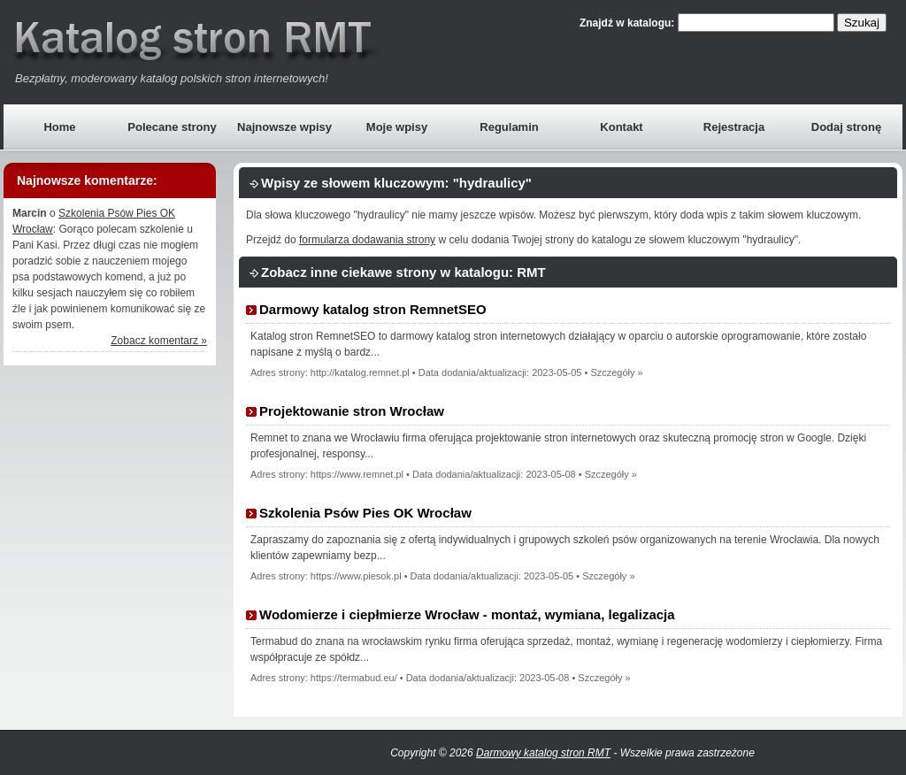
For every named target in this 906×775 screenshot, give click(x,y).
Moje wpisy (396, 127)
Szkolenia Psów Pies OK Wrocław (365, 512)
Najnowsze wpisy (284, 127)
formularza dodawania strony (367, 240)
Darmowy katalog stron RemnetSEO (373, 309)
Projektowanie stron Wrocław (351, 410)
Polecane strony (171, 127)
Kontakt (621, 127)
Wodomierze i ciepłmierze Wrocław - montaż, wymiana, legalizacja (467, 614)
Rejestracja (733, 127)
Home (59, 127)
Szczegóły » (616, 372)
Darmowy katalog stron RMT (543, 753)
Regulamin (509, 127)
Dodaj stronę (846, 127)
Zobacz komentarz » (159, 340)
